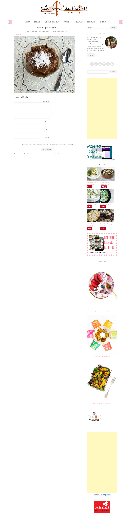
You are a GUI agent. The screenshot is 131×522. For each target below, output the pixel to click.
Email (47, 129)
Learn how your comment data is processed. (52, 154)
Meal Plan (79, 22)
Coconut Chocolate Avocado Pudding (57, 31)
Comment (47, 101)
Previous (17, 34)
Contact (103, 22)
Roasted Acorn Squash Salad (102, 403)
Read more (91, 55)
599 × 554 (41, 31)
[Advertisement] (102, 108)
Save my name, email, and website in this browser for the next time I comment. (48, 145)
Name (47, 122)
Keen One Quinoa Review (102, 356)
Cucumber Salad (92, 204)
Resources (91, 22)
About (27, 22)
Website (46, 137)
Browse (37, 22)
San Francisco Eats (52, 22)
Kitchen (67, 22)
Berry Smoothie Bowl (102, 312)
